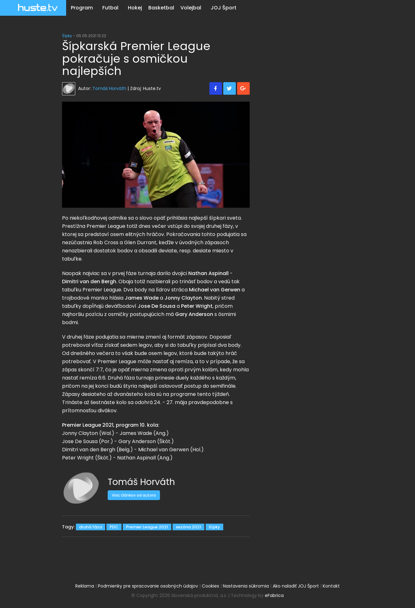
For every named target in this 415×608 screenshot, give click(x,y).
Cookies (210, 586)
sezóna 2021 (188, 527)
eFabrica (274, 595)
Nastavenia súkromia (246, 586)
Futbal (110, 7)
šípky (214, 527)
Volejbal (190, 7)
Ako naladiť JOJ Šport (296, 586)
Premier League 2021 (147, 527)
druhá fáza (90, 527)
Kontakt (331, 586)
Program (82, 7)
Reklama (84, 586)
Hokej (135, 7)
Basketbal (161, 7)
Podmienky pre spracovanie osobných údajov (148, 586)
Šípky (67, 35)
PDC (114, 527)
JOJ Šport (223, 7)
